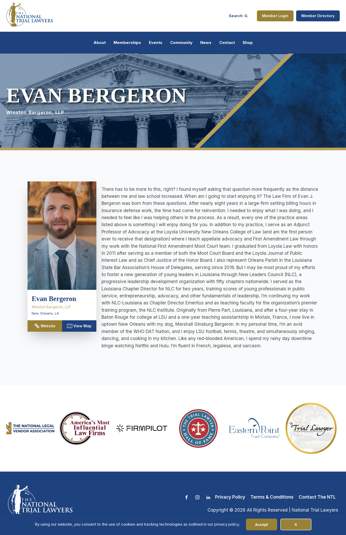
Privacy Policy (230, 497)
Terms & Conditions (272, 497)
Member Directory (318, 16)
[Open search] (238, 15)
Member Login (275, 16)
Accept (261, 524)
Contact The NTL (317, 497)
